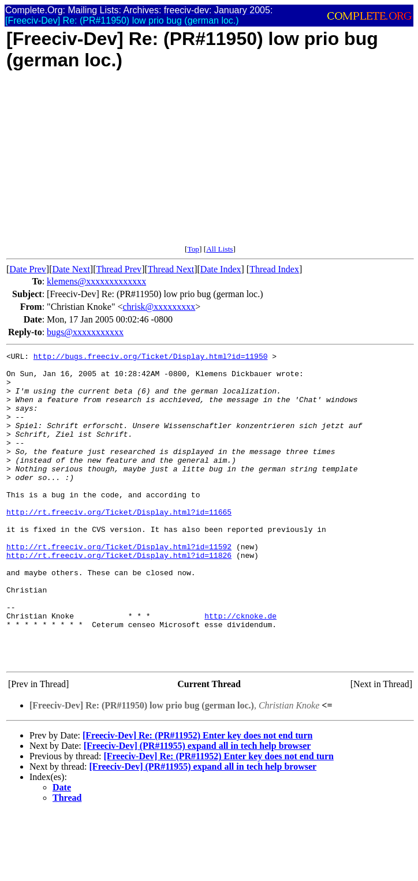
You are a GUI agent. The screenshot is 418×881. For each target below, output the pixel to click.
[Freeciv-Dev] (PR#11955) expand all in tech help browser (197, 808)
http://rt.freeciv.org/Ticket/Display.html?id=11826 (119, 596)
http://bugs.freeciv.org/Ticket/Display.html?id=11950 (150, 358)
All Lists (219, 249)
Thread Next (171, 269)
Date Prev (27, 269)
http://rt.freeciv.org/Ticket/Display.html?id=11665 (119, 544)
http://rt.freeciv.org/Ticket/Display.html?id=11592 (119, 586)
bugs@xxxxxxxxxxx (85, 332)
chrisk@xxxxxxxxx (159, 307)
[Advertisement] (210, 164)
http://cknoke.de (240, 669)
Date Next (71, 269)
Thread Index (274, 269)
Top (193, 249)
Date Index (220, 269)
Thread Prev (118, 269)
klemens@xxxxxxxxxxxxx (96, 281)
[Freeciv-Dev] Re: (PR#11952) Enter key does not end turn (197, 798)
